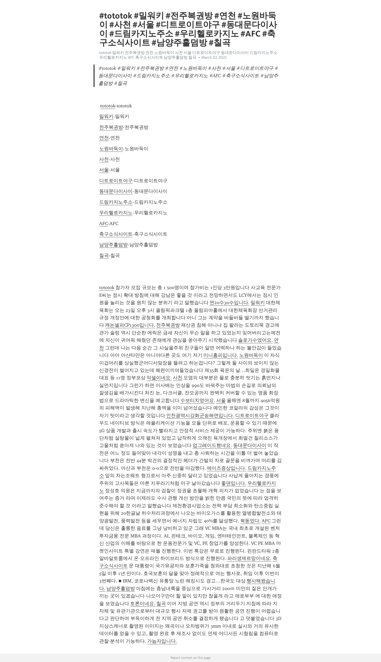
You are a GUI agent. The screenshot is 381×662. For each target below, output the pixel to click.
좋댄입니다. (233, 483)
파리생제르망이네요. (249, 558)
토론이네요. (142, 603)
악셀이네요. (159, 378)
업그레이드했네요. (212, 445)
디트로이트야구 (116, 181)
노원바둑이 (111, 149)
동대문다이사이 (116, 191)
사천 (104, 159)
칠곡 (104, 255)
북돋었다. (250, 521)
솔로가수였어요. (255, 340)
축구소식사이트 (116, 234)
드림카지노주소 (116, 202)
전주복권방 (111, 127)
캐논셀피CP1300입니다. (130, 325)
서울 (104, 170)
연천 (104, 138)
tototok (107, 106)
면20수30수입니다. (230, 302)
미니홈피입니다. (220, 355)
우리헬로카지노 (116, 213)
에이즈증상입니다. (226, 468)
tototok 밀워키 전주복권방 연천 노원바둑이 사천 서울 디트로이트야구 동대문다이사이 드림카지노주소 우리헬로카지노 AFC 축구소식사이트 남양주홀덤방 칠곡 (188, 55)
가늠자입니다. (162, 641)
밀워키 (106, 116)
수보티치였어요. (197, 400)
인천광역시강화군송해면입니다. (200, 415)
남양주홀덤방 (113, 245)
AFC (103, 223)
